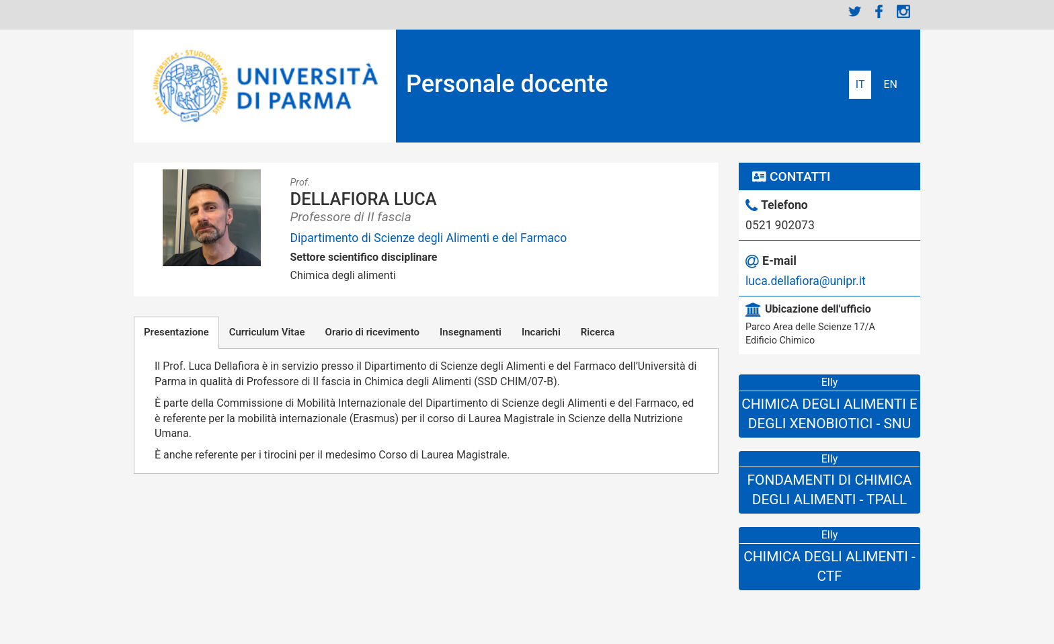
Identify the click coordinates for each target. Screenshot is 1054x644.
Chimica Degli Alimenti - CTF (829, 566)
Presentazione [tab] (176, 332)
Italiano (860, 84)
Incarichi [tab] (541, 332)
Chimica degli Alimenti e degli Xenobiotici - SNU (829, 414)
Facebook (879, 11)
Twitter (855, 11)
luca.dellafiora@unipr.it (805, 281)
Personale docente (507, 84)
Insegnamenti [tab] (470, 332)
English (890, 84)
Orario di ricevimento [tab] (372, 332)
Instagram (903, 11)
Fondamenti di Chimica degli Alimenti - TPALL (829, 490)
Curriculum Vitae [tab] (267, 332)
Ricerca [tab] (597, 332)
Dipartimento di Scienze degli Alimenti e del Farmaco (428, 238)
